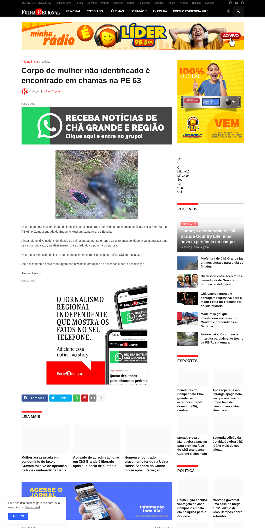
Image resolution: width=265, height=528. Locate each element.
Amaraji (172, 2)
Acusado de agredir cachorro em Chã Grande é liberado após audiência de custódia (96, 462)
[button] (228, 11)
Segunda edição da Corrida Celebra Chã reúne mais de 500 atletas (228, 444)
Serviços (92, 2)
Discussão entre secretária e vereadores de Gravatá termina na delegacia (222, 280)
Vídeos (184, 2)
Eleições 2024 (63, 2)
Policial (79, 2)
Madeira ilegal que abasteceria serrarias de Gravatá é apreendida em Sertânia (219, 320)
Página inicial (30, 61)
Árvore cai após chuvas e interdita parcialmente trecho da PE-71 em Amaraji (222, 338)
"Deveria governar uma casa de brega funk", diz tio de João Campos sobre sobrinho (227, 508)
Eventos (209, 2)
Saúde (131, 2)
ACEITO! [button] (18, 516)
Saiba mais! (32, 507)
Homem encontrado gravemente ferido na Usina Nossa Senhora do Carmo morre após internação (146, 464)
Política (105, 2)
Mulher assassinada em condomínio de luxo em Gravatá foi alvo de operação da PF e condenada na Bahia (44, 464)
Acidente (118, 2)
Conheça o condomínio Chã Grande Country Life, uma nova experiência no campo (208, 236)
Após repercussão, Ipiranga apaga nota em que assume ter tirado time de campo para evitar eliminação (227, 400)
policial (45, 61)
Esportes (159, 2)
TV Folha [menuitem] (160, 11)
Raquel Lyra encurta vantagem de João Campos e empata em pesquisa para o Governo (192, 508)
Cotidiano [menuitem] (95, 11)
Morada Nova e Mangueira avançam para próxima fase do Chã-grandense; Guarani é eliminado (192, 445)
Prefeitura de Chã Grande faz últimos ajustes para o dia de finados (222, 262)
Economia (144, 2)
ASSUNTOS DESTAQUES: (37, 2)
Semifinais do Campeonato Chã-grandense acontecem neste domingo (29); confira (190, 400)
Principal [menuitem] (73, 11)
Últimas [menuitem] (117, 11)
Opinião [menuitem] (138, 11)
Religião (196, 2)
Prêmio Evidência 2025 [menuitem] (190, 11)
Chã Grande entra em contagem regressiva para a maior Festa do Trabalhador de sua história (221, 300)
